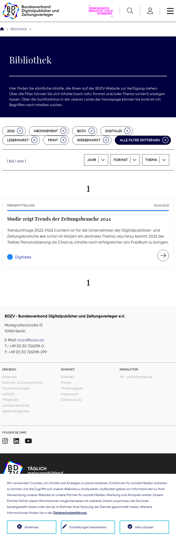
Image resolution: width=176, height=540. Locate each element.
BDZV (86, 131)
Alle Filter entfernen (144, 140)
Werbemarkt (93, 140)
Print (57, 140)
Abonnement (50, 131)
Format (121, 160)
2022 (15, 131)
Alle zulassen (144, 527)
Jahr (91, 160)
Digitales (117, 131)
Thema (151, 160)
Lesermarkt (22, 140)
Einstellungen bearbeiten (88, 527)
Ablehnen (32, 527)
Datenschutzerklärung (70, 513)
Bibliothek (19, 29)
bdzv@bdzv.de (31, 340)
